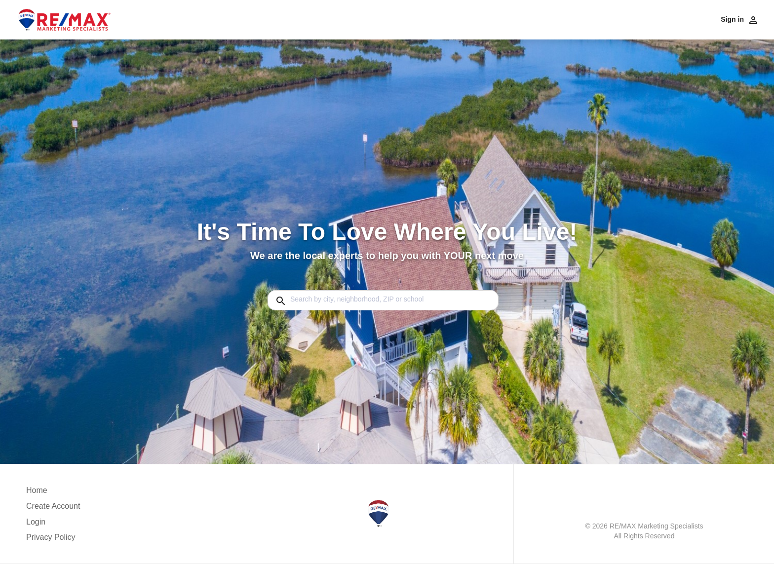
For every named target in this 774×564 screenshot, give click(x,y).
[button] (53, 524)
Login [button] (35, 522)
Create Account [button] (53, 506)
